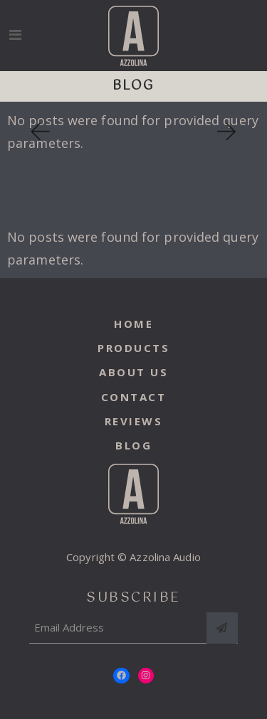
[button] (39, 132)
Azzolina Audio (165, 557)
